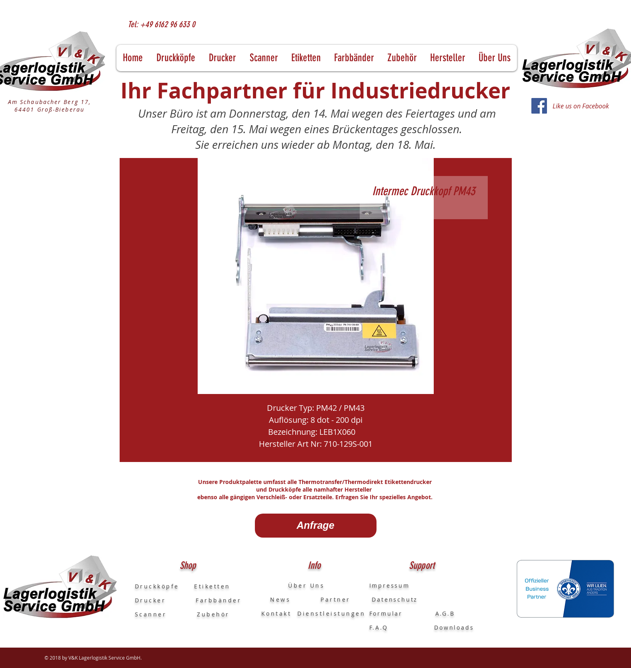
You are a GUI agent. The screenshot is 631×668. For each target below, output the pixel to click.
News (276, 599)
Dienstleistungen (331, 613)
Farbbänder (218, 600)
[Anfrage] (316, 526)
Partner (336, 599)
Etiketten (212, 586)
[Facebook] (539, 106)
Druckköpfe (164, 586)
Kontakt (276, 613)
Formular (387, 613)
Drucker (165, 600)
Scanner (151, 614)
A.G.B (445, 613)
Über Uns (299, 585)
